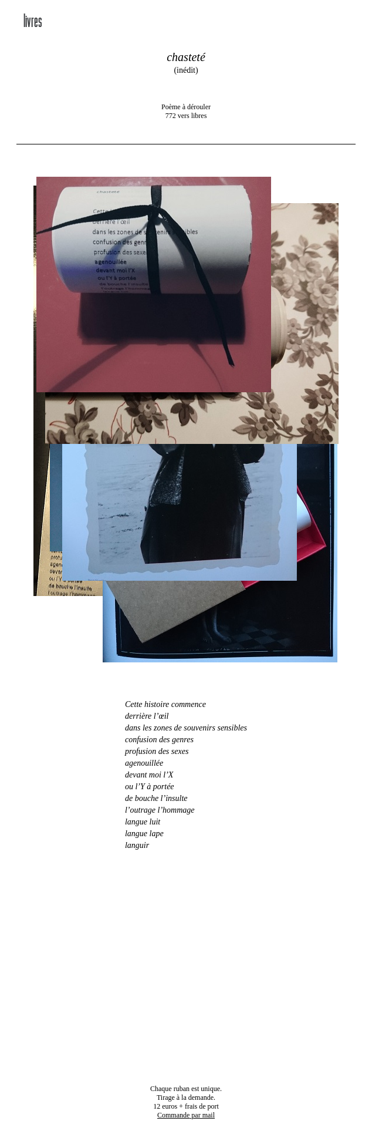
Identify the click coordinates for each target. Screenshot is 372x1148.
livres (32, 22)
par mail (186, 1115)
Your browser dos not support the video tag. (186, 967)
